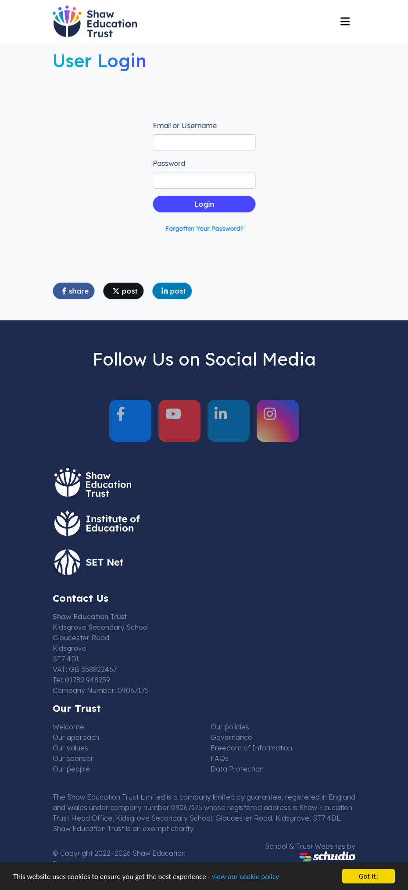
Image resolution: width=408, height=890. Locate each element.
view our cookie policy (245, 877)
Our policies (230, 726)
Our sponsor (73, 758)
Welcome (68, 726)
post (126, 291)
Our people (71, 768)
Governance (231, 737)
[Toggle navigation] (345, 20)
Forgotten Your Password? (205, 229)
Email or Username (186, 125)
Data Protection (237, 768)
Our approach (76, 737)
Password (170, 163)
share (76, 291)
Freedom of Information (251, 747)
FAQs (220, 758)
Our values (70, 747)
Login (205, 204)
